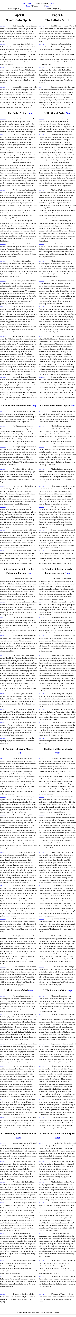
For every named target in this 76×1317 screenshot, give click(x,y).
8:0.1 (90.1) (3, 26)
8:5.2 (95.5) (3, 1014)
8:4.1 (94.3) (3, 758)
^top (29, 113)
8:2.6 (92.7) (3, 507)
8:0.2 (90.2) (3, 44)
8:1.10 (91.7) (3, 336)
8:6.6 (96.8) (3, 1260)
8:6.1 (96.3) (3, 1143)
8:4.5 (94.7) (3, 885)
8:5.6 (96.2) (3, 1117)
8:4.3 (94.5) (3, 815)
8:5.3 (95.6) (3, 1044)
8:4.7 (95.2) (3, 936)
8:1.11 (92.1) (3, 377)
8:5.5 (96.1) (3, 1099)
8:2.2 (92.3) (3, 426)
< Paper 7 (28, 6)
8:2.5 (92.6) (3, 486)
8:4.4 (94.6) (3, 852)
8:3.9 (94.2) (3, 738)
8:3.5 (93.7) (3, 655)
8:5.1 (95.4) (3, 996)
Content (29, 3)
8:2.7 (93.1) (3, 530)
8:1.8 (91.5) (3, 280)
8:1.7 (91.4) (3, 261)
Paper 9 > (48, 6)
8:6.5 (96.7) (3, 1233)
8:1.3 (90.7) (3, 162)
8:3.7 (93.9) (3, 709)
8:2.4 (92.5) (3, 469)
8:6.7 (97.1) (3, 1276)
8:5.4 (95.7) (3, 1066)
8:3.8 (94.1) (3, 722)
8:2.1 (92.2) (3, 411)
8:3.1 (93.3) (3, 578)
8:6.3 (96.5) (3, 1182)
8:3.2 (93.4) (3, 602)
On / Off (51, 3)
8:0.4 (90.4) (3, 87)
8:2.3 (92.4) (3, 447)
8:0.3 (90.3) (3, 67)
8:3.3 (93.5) (3, 617)
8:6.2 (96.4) (3, 1161)
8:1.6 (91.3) (3, 244)
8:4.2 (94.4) (3, 797)
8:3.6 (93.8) (3, 693)
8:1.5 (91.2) (3, 220)
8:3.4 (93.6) (3, 635)
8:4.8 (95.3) (3, 966)
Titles (24, 3)
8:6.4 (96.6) (3, 1202)
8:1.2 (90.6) (3, 134)
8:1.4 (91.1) (3, 190)
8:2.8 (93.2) (3, 550)
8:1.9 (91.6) (3, 306)
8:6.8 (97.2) (3, 1294)
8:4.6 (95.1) (3, 919)
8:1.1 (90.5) (3, 119)
